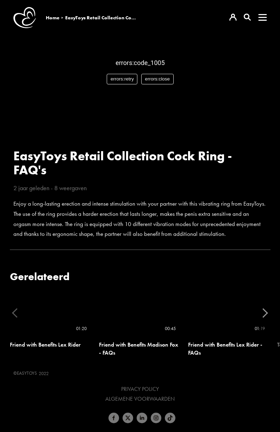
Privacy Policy (140, 389)
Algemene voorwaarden (140, 398)
